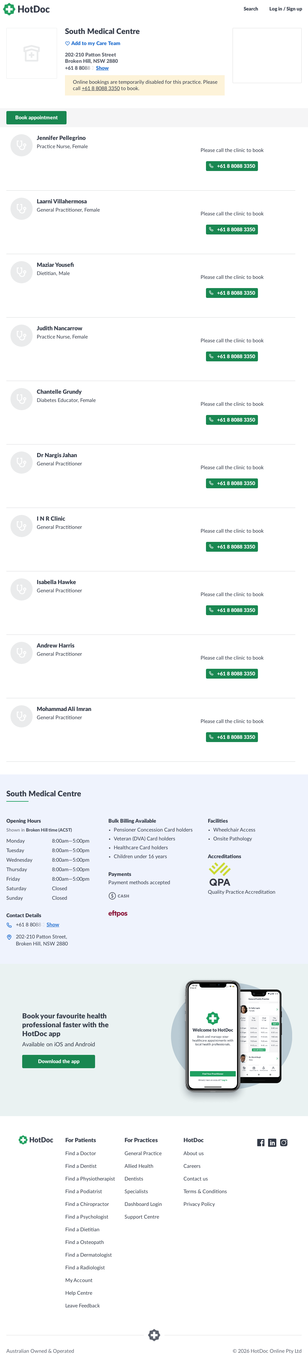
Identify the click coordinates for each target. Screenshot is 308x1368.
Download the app (59, 1061)
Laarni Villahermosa (62, 202)
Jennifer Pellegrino (61, 138)
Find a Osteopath (84, 1242)
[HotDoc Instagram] (283, 1143)
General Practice (143, 1153)
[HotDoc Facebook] (260, 1143)
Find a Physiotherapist (90, 1178)
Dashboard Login (143, 1204)
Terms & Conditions (205, 1191)
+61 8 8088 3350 (101, 88)
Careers (192, 1166)
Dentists (134, 1178)
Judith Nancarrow (59, 329)
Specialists (136, 1191)
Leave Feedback (82, 1305)
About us (193, 1153)
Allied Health (139, 1166)
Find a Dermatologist (88, 1255)
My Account (79, 1280)
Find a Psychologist (86, 1217)
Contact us (195, 1178)
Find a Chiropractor (87, 1204)
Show (102, 68)
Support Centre (142, 1217)
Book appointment (36, 117)
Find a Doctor (80, 1153)
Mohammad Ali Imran (64, 709)
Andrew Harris (55, 646)
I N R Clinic (51, 519)
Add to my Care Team (92, 43)
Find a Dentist (81, 1166)
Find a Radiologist (85, 1267)
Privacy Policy (199, 1204)
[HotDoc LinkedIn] (272, 1143)
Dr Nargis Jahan (57, 455)
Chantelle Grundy (59, 392)
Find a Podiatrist (83, 1191)
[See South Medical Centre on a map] (267, 55)
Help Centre (78, 1293)
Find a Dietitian (82, 1229)
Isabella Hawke (56, 582)
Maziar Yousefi (55, 265)
